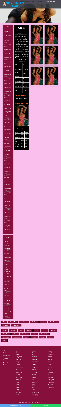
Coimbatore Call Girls (7, 142)
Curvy (50, 337)
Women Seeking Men (7, 242)
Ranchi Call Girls (7, 230)
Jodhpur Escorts (35, 392)
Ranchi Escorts (51, 387)
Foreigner (6, 303)
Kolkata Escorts (19, 395)
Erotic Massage (53, 321)
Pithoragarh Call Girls (7, 202)
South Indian (7, 248)
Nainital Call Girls (7, 185)
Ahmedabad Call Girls (7, 116)
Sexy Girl (6, 274)
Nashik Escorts (51, 354)
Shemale (13, 330)
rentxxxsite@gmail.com (15, 405)
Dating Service (44, 333)
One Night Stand (6, 289)
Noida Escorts (19, 377)
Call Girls (6, 250)
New (4, 340)
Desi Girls (6, 295)
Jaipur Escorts (35, 381)
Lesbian (53, 330)
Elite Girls (6, 245)
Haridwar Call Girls (7, 193)
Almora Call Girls (7, 198)
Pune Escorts (34, 359)
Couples (43, 321)
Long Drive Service (7, 285)
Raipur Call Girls (7, 206)
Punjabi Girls (7, 260)
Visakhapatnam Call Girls (7, 112)
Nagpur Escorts (51, 352)
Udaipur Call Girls (7, 151)
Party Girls (6, 267)
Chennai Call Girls (7, 101)
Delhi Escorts (19, 356)
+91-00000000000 (50, 1)
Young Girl (6, 308)
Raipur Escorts (51, 376)
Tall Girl (6, 279)
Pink (37, 330)
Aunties (6, 292)
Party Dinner (6, 337)
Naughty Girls (16, 325)
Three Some (25, 333)
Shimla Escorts (51, 381)
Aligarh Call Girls (7, 54)
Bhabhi (6, 298)
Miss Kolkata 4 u (31, 402)
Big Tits (44, 330)
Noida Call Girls (6, 71)
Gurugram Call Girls (7, 79)
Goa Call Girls (7, 126)
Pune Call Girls (7, 108)
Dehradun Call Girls (7, 181)
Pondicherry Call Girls (7, 176)
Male (21, 330)
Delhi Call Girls (8, 35)
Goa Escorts (34, 372)
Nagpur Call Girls (7, 168)
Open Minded (24, 321)
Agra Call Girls (7, 38)
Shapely (34, 337)
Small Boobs (17, 337)
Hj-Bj (26, 337)
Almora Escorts (51, 371)
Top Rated (5, 325)
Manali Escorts (51, 382)
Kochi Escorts (35, 394)
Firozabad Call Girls (7, 45)
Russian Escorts (6, 355)
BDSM (34, 333)
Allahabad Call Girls (7, 50)
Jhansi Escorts (19, 372)
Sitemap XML (39, 402)
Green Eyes (5, 333)
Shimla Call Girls (7, 217)
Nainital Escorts (51, 362)
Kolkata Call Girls (7, 96)
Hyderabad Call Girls (7, 92)
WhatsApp (45, 405)
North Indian (7, 300)
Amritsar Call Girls (7, 134)
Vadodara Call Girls (7, 123)
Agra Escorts (19, 357)
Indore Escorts (35, 395)
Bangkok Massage (6, 263)
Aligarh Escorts (19, 367)
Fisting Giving (7, 311)
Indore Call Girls (6, 164)
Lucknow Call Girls (7, 67)
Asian (4, 330)
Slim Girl (6, 281)
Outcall (6, 316)
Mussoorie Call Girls (7, 189)
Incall (5, 313)
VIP (4, 321)
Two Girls (34, 321)
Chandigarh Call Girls (7, 105)
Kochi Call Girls (6, 159)
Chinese (15, 333)
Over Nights (13, 321)
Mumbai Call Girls (7, 32)
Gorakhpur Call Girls (7, 58)
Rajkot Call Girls (7, 213)
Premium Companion (7, 270)
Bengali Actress (7, 257)
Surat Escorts (35, 367)
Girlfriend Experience (6, 254)
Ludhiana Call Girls (7, 130)
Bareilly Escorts (19, 359)
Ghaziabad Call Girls (7, 75)
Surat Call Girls (7, 119)
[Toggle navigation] (57, 4)
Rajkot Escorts (51, 379)
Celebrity (6, 305)
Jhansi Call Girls (6, 62)
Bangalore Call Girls (7, 88)
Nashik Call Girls (7, 172)
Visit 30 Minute (7, 276)
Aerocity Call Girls (7, 84)
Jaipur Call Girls (6, 138)
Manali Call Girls (7, 221)
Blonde (28, 330)
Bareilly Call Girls (7, 41)
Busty (42, 337)
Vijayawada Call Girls (7, 226)
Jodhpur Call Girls (7, 155)
